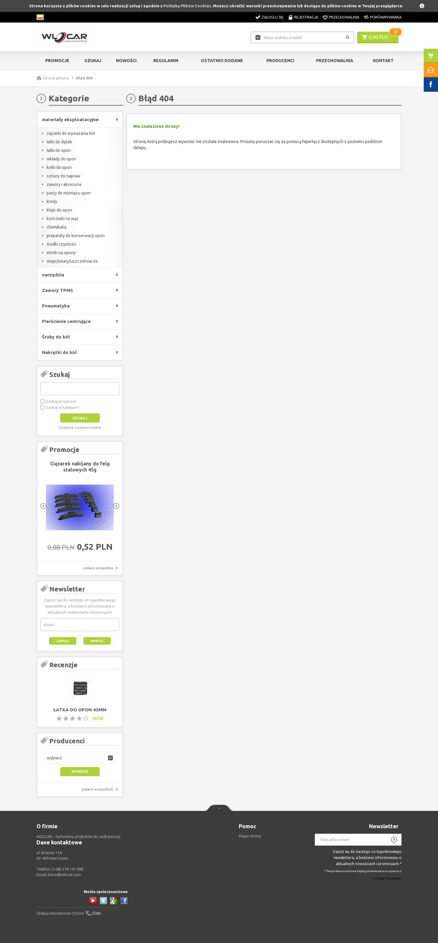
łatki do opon (59, 150)
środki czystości (61, 244)
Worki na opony (61, 252)
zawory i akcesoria (64, 184)
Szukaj (93, 60)
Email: (58, 874)
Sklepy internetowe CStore (60, 913)
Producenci (280, 60)
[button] (79, 758)
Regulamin (165, 60)
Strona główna (56, 78)
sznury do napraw (63, 176)
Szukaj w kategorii (62, 407)
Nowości (126, 60)
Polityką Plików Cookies (187, 6)
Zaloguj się (272, 17)
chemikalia (56, 227)
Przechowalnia (344, 17)
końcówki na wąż (62, 218)
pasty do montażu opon (69, 193)
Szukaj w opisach (61, 401)
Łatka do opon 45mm (79, 709)
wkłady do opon (61, 158)
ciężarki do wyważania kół (71, 133)
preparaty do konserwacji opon (76, 235)
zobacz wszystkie (98, 568)
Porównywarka (385, 17)
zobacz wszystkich (97, 789)
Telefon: (59, 869)
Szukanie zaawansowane (80, 427)
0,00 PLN (378, 37)
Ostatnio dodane (222, 60)
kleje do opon (59, 210)
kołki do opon (59, 167)
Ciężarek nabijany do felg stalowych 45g (80, 466)
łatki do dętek (59, 141)
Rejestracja (306, 17)
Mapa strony (250, 836)
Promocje (57, 60)
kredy (52, 201)
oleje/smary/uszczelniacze (72, 261)
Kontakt (383, 60)
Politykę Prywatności (387, 878)
